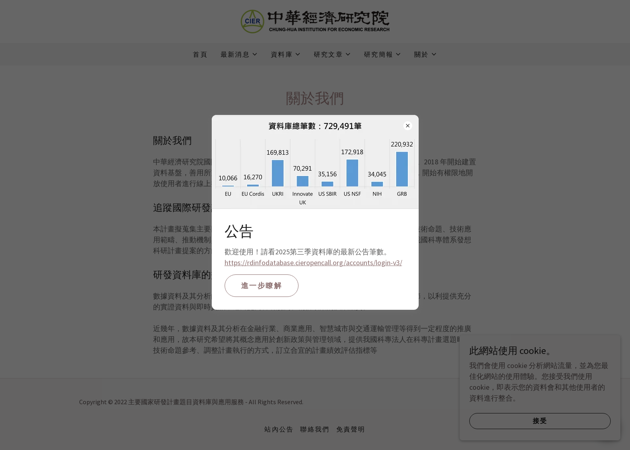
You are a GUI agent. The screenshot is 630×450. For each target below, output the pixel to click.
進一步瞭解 (261, 285)
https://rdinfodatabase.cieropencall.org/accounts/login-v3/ (313, 262)
